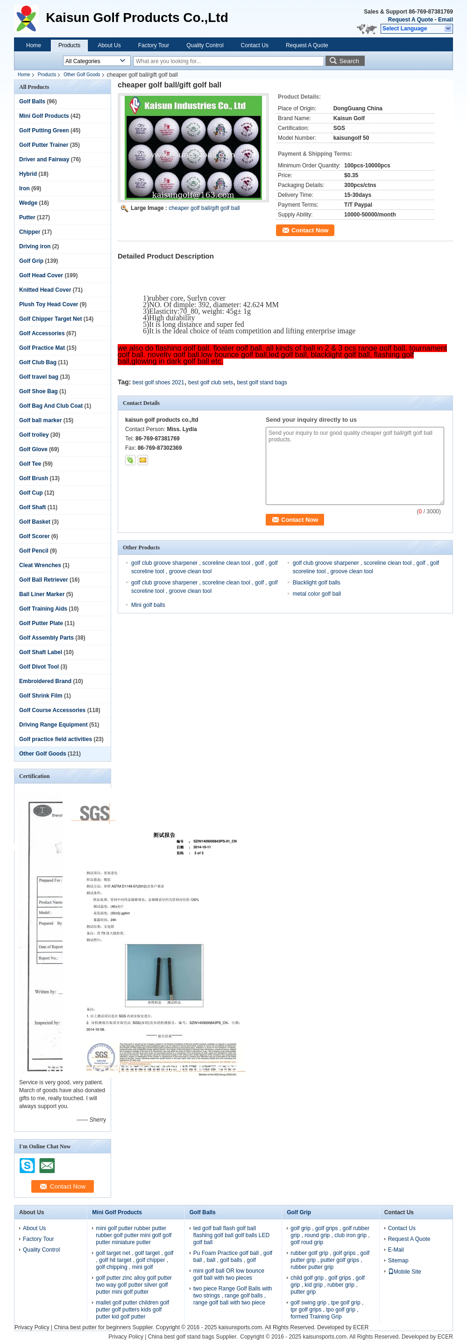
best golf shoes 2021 (158, 382)
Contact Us (255, 45)
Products (69, 45)
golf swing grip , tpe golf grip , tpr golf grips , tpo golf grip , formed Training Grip (326, 1309)
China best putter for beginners (92, 1327)
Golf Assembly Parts (46, 637)
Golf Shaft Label (40, 652)
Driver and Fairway (44, 159)
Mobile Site (404, 1271)
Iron (24, 188)
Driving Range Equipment (53, 724)
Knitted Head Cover (45, 290)
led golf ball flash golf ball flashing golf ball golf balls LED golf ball (231, 1235)
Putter (27, 217)
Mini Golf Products (44, 116)
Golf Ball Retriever (43, 579)
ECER (360, 1327)
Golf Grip (31, 261)
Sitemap (398, 1260)
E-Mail (396, 1249)
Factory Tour (153, 45)
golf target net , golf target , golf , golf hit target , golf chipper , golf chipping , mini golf (134, 1260)
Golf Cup (31, 493)
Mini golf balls (148, 605)
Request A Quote (410, 19)
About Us (109, 45)
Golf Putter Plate (41, 623)
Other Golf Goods (82, 74)
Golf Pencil (34, 551)
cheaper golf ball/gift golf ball (204, 208)
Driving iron (34, 246)
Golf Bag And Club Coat (51, 406)
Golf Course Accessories (52, 710)
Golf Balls (32, 101)
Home (33, 45)
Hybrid (28, 174)
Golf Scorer (34, 536)
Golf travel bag (38, 377)
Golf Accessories (42, 333)
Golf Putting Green (44, 130)
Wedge (28, 203)
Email (445, 19)
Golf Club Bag (38, 362)
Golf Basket (34, 522)
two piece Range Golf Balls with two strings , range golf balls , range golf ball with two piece (232, 1295)
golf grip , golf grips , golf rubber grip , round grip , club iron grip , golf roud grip (329, 1235)
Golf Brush (33, 478)
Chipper (29, 232)
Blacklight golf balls (316, 582)
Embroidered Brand (45, 681)
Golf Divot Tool (39, 666)
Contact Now (309, 230)
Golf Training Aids (43, 608)
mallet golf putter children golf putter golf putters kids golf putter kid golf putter (132, 1309)
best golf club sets (210, 382)
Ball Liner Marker (41, 594)
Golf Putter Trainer (43, 145)
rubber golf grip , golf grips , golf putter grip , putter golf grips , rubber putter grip (329, 1260)
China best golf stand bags (181, 1336)
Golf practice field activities (55, 739)
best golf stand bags (262, 382)
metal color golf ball (317, 594)
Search (349, 61)
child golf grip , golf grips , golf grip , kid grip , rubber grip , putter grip (327, 1285)
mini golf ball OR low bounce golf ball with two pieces (228, 1274)
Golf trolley (34, 435)
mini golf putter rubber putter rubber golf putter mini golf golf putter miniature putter (133, 1235)
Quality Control (204, 45)
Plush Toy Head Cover (48, 304)
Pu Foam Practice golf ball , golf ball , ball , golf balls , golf (232, 1256)
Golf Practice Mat (42, 348)
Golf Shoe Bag (38, 391)
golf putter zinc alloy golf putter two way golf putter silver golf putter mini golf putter (134, 1285)
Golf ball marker (40, 420)
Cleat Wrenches (40, 565)
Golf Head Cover (41, 275)
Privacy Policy (32, 1327)
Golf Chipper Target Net (50, 319)
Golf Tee (30, 464)
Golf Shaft (32, 507)
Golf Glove (33, 449)
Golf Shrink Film (41, 695)
